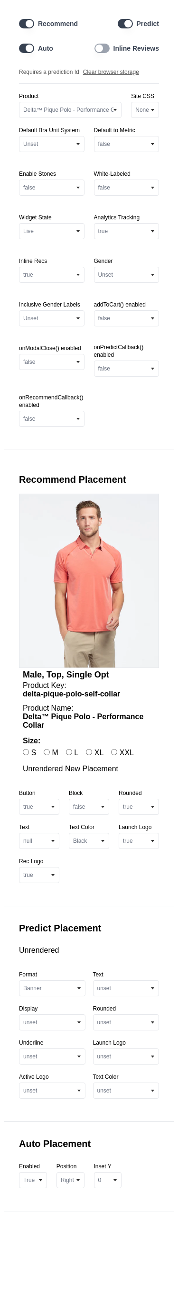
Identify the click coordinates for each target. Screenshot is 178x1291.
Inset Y (103, 1166)
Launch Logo (135, 827)
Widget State (35, 217)
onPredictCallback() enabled (119, 351)
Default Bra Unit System (49, 130)
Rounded (130, 793)
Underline (31, 1042)
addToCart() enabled (120, 304)
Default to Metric (114, 130)
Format (28, 974)
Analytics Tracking (117, 217)
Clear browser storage (111, 72)
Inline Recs (33, 261)
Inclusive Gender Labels (49, 304)
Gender (103, 261)
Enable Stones (37, 174)
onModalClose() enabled (50, 348)
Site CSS (142, 96)
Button (27, 793)
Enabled (29, 1166)
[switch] (26, 23)
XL (94, 753)
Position (66, 1166)
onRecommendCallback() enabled (51, 401)
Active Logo (34, 1077)
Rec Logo (31, 861)
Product (28, 96)
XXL (122, 753)
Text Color (81, 827)
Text (24, 827)
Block (76, 793)
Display (28, 1008)
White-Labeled (112, 174)
